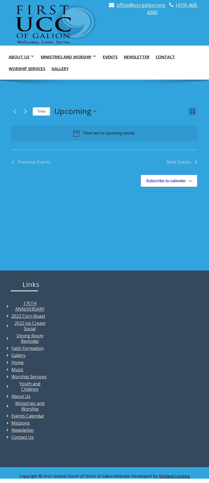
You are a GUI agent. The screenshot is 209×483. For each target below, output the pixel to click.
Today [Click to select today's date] (41, 111)
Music (17, 369)
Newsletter (136, 56)
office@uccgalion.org (140, 5)
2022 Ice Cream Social (29, 325)
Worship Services (27, 68)
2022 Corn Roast (28, 316)
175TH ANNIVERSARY (30, 306)
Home (17, 362)
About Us (23, 56)
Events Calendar (27, 416)
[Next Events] (25, 111)
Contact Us (22, 437)
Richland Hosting (174, 476)
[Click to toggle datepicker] (75, 111)
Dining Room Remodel (30, 338)
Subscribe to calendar (166, 181)
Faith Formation (27, 348)
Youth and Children (29, 386)
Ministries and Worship (70, 56)
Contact (165, 56)
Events (110, 56)
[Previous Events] (14, 111)
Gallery (60, 68)
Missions (20, 423)
